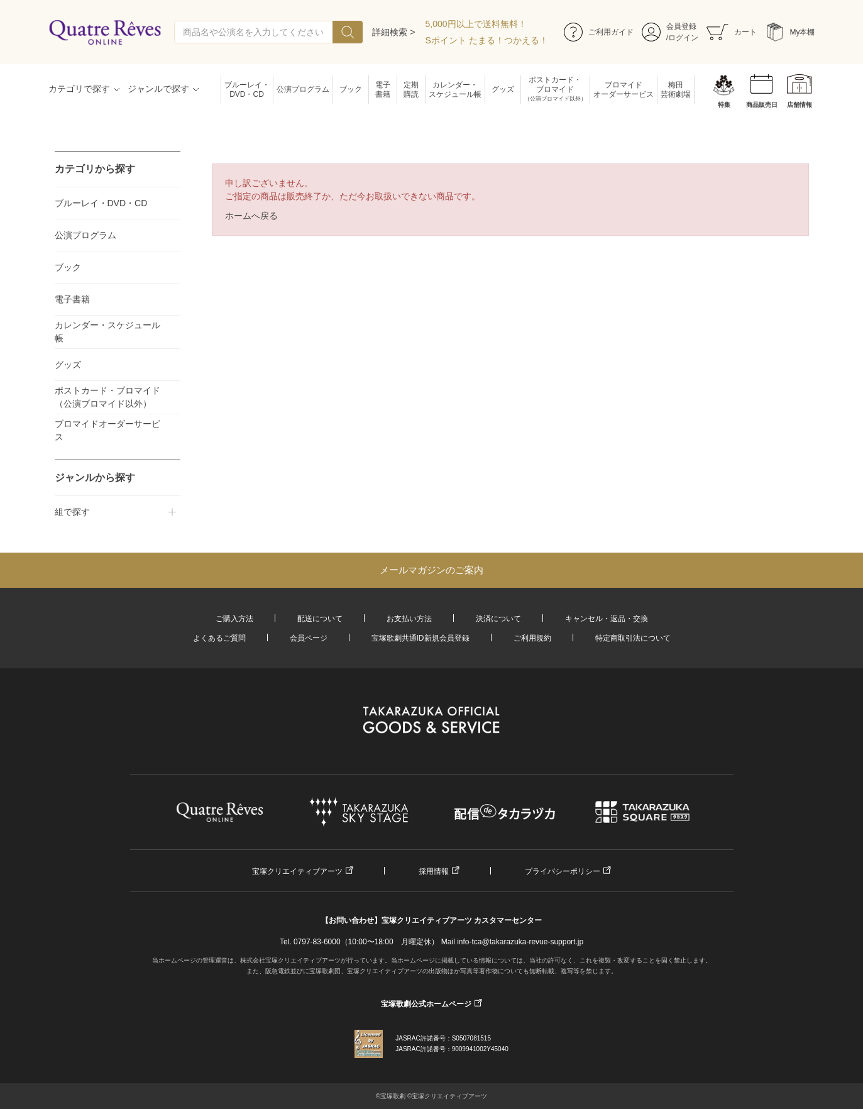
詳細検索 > (393, 32)
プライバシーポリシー (562, 871)
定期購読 (411, 89)
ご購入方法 (234, 618)
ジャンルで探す (158, 89)
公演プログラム (303, 89)
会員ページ (308, 638)
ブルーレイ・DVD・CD (247, 89)
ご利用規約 (532, 638)
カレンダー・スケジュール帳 (455, 89)
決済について (498, 618)
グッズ (503, 89)
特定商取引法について (633, 638)
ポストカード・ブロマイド (555, 89)
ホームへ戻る (251, 216)
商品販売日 (762, 104)
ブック (350, 89)
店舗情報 (799, 104)
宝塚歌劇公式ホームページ (426, 1004)
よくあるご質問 (219, 638)
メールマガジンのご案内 (431, 570)
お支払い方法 (409, 618)
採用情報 (434, 871)
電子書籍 (382, 89)
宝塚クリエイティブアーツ (297, 871)
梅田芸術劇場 (676, 89)
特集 (724, 104)
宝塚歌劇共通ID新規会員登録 (420, 638)
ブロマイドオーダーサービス (623, 89)
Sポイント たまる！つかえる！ (487, 40)
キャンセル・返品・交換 (606, 618)
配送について (320, 618)
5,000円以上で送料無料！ (476, 24)
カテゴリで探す (79, 89)
